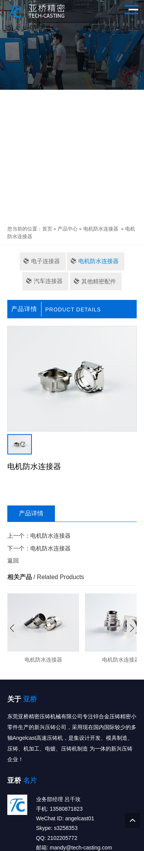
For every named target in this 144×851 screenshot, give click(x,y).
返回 (13, 560)
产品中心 (68, 229)
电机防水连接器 (100, 229)
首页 (47, 229)
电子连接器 (45, 261)
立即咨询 (30, 489)
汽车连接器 (48, 281)
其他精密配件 (98, 281)
